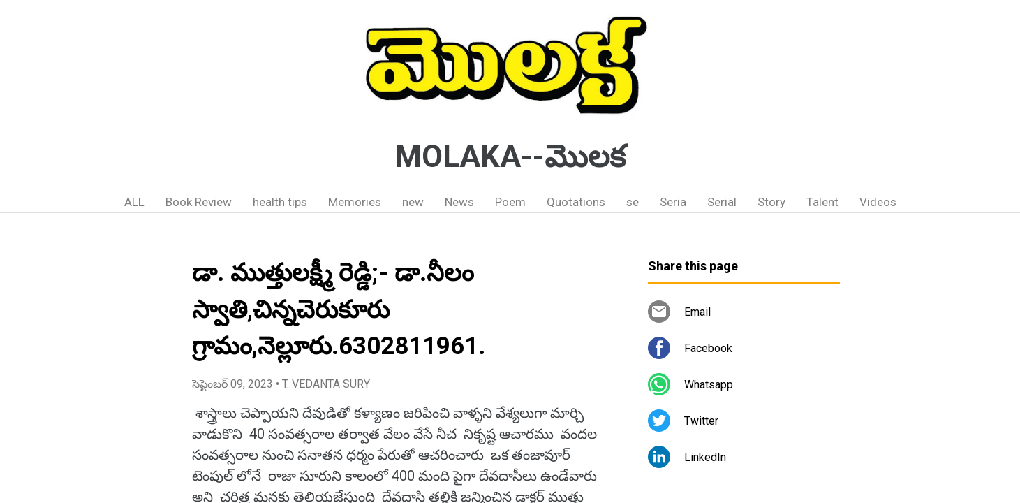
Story (771, 202)
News (459, 202)
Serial (722, 202)
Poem (510, 202)
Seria (673, 202)
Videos (877, 202)
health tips (280, 202)
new (413, 202)
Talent (822, 202)
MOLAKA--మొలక (510, 156)
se (632, 202)
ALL (134, 202)
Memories (354, 202)
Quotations (576, 202)
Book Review (198, 202)
